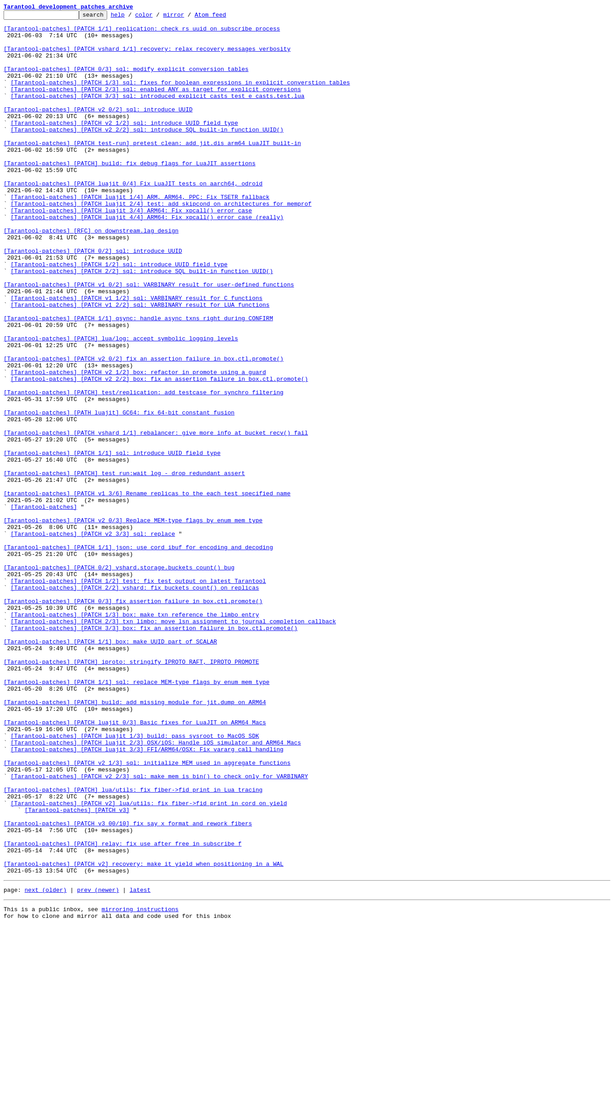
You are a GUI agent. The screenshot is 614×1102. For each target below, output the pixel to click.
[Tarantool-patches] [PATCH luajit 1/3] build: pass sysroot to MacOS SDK (135, 881)
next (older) (46, 1063)
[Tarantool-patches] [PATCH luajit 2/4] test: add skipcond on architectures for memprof (161, 242)
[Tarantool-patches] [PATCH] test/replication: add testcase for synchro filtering (143, 469)
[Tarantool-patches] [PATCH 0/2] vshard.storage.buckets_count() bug (119, 679)
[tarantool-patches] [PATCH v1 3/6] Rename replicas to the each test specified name (147, 590)
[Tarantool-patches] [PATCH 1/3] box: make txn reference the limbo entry (135, 736)
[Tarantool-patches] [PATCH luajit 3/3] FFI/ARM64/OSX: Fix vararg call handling (147, 897)
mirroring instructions (140, 1084)
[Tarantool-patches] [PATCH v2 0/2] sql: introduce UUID (98, 129)
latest (140, 1063)
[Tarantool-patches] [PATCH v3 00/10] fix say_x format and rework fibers (128, 986)
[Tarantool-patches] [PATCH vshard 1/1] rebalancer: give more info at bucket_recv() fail (156, 517)
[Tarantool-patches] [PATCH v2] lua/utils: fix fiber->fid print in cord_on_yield (149, 962)
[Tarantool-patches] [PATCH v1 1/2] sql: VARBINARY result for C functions (137, 356)
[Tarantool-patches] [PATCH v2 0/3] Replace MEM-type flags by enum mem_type (133, 622)
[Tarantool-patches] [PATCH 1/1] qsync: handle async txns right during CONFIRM (138, 380)
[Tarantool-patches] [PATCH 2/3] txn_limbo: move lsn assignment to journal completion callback (173, 744)
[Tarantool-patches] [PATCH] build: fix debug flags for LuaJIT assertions (130, 194)
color (157, 17)
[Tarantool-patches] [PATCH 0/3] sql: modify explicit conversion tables (126, 81)
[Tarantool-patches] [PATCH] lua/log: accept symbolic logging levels (121, 404)
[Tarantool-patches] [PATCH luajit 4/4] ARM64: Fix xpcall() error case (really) (147, 259)
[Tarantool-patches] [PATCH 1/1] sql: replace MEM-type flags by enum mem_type (137, 816)
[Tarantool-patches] (44, 606)
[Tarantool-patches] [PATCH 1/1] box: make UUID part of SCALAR (110, 768)
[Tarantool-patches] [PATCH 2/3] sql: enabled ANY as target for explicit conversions (156, 105)
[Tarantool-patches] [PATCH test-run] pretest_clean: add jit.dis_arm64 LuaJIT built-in (152, 170)
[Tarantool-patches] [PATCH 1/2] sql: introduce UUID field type (119, 315)
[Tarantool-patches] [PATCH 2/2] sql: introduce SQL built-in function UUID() (142, 323)
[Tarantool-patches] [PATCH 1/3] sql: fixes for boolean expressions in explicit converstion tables (180, 97)
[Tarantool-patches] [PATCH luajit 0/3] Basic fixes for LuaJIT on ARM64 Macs (135, 865)
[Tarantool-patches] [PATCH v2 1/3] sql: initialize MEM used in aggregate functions (147, 913)
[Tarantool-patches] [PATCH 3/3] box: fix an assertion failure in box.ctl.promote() (154, 752)
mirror (187, 17)
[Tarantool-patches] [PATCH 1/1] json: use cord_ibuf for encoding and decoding (138, 655)
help (132, 17)
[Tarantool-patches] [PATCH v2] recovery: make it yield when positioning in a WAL (143, 1035)
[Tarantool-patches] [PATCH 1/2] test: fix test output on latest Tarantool (138, 695)
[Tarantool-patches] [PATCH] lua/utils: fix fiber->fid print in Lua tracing (133, 946)
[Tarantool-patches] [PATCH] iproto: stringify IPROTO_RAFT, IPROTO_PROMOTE (131, 792)
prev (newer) (98, 1063)
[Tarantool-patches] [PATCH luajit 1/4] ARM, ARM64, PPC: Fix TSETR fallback (140, 234)
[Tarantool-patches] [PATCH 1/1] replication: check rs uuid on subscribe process (142, 32)
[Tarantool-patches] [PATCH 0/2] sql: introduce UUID (93, 299)
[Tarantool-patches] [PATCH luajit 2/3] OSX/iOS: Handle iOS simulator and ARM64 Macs (156, 889)
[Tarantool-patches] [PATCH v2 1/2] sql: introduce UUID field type (124, 145)
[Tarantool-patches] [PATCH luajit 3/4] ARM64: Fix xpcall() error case (131, 251)
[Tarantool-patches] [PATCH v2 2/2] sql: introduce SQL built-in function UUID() (147, 154)
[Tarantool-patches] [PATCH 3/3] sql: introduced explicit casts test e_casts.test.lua (158, 113)
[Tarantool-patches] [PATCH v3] (77, 970)
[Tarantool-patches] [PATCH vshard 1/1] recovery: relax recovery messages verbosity (147, 57)
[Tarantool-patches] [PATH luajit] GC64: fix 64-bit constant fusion (119, 493)
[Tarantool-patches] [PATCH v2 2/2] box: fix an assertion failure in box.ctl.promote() (159, 453)
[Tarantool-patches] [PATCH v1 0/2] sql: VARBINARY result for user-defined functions (149, 339)
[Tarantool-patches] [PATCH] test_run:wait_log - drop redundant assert (124, 566)
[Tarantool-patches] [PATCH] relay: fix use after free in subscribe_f (122, 1010)
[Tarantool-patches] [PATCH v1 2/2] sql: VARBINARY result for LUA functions (140, 364)
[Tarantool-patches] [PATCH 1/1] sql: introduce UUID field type (112, 542)
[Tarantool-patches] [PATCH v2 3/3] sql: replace (93, 639)
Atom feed (224, 17)
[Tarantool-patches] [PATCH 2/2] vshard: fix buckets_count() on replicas (135, 703)
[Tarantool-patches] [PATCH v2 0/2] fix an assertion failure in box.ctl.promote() (143, 428)
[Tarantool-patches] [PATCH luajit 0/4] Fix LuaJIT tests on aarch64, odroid (133, 218)
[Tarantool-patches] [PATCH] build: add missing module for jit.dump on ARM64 (135, 841)
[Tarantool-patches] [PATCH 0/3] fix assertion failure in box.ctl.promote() (133, 719)
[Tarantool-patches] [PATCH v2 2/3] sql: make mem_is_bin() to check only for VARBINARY (159, 930)
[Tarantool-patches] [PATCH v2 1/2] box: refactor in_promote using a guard (138, 445)
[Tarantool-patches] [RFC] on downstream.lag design (91, 275)
